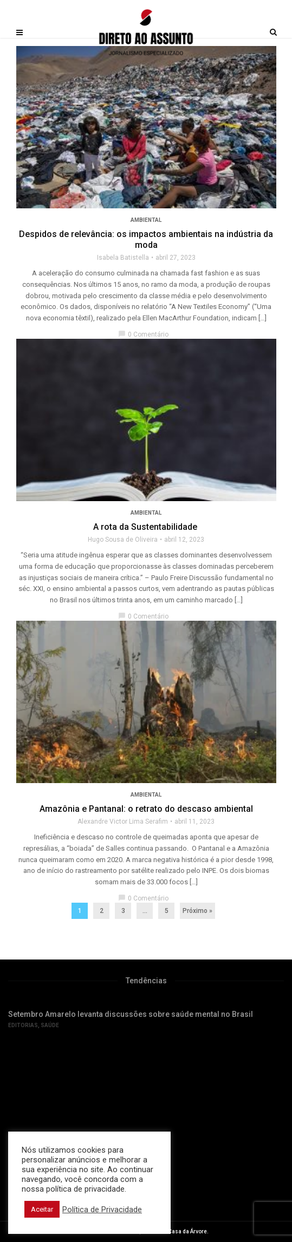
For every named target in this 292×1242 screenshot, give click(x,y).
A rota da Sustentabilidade (146, 527)
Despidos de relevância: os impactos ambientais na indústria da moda (146, 239)
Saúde (50, 1025)
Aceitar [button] (42, 1209)
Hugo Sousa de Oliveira (123, 539)
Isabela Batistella (123, 257)
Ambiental (146, 220)
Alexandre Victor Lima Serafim (122, 821)
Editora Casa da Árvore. (178, 1231)
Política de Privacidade (102, 1209)
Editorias (23, 1025)
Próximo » (197, 911)
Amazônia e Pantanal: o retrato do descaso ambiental (146, 809)
